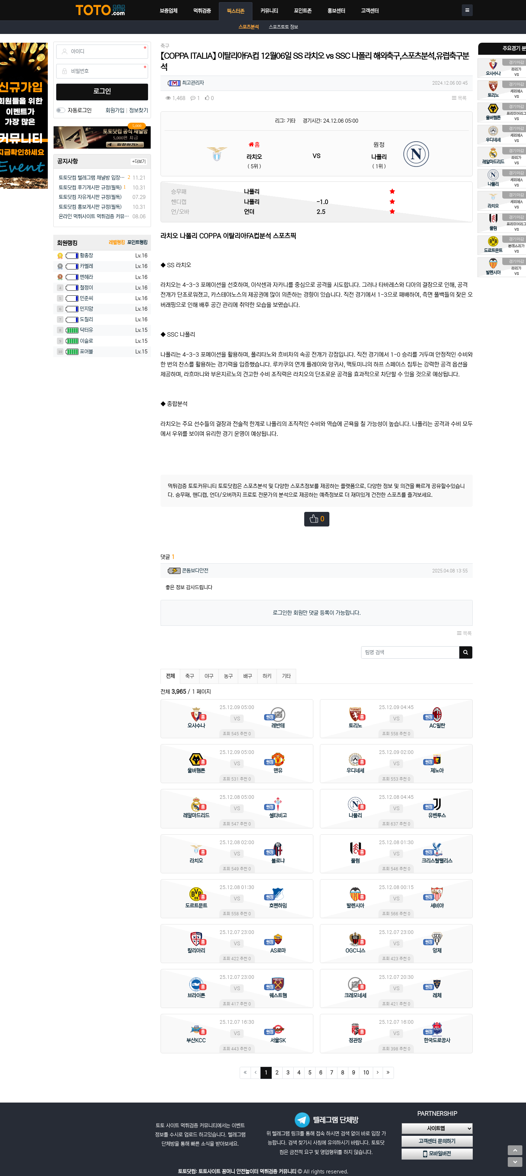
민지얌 (86, 309)
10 (366, 1073)
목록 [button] (459, 98)
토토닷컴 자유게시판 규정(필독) (90, 197)
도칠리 (86, 319)
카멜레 (86, 266)
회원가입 (115, 110)
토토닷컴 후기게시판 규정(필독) (90, 188)
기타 (286, 676)
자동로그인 (80, 110)
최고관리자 (193, 83)
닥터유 (86, 330)
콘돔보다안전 (195, 571)
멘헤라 (86, 277)
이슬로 (86, 341)
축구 (189, 676)
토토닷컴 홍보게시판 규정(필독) (90, 207)
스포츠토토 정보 (283, 27)
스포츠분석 (249, 27)
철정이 (86, 288)
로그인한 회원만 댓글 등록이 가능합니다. (317, 613)
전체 (170, 676)
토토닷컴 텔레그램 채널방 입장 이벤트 (92, 178)
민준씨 (86, 298)
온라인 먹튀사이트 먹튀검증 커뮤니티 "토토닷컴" (94, 216)
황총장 (86, 255)
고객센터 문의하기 (437, 1141)
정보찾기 (138, 110)
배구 (247, 676)
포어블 (86, 352)
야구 (209, 676)
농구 (228, 676)
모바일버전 (437, 1154)
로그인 (102, 91)
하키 (267, 676)
